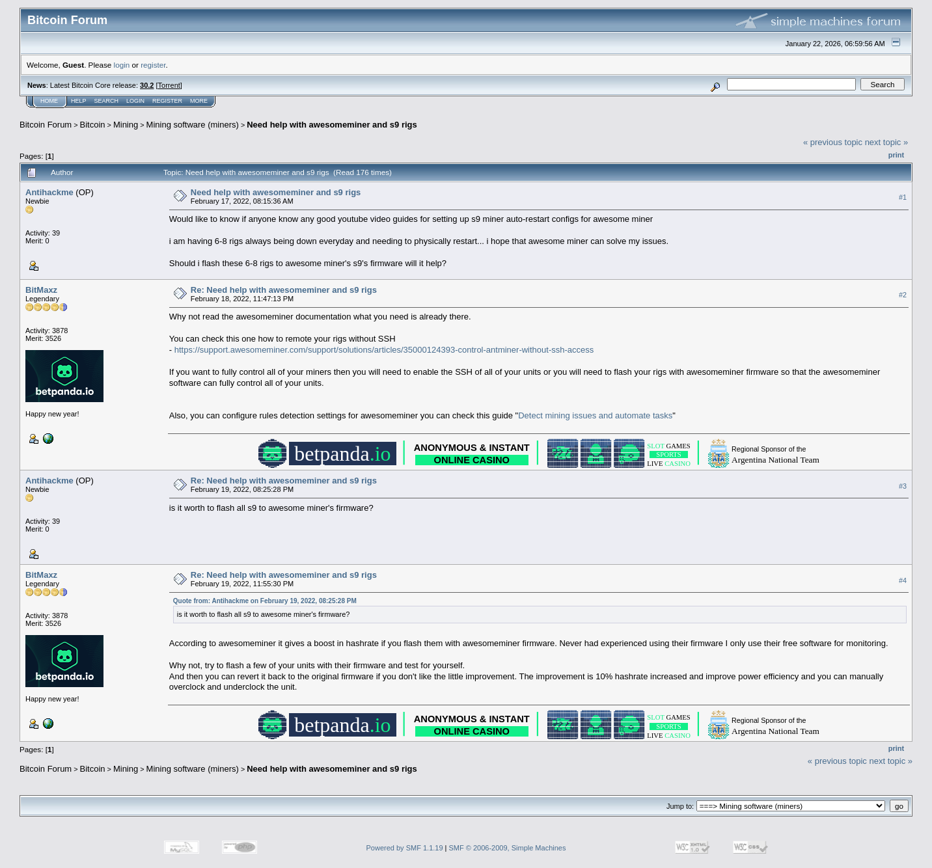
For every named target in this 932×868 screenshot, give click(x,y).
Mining (125, 124)
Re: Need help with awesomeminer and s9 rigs (284, 290)
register (153, 65)
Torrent (169, 85)
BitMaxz (41, 290)
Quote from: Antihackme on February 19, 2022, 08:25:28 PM (265, 600)
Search (106, 101)
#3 (903, 486)
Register (167, 101)
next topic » (887, 142)
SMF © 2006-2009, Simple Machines (507, 848)
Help (79, 101)
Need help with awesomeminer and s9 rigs (332, 124)
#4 (903, 580)
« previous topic (832, 142)
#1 (903, 197)
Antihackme (49, 192)
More (199, 101)
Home (49, 101)
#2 (903, 295)
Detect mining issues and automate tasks (595, 415)
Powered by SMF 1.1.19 (404, 848)
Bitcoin (92, 124)
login (122, 65)
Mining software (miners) (192, 124)
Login (135, 101)
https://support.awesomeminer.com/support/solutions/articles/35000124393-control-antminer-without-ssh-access (384, 350)
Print (896, 155)
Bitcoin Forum (46, 124)
